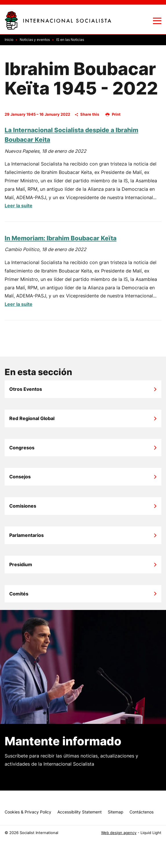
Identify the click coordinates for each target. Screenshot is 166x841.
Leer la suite (18, 205)
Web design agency (118, 833)
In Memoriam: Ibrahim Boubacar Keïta (60, 238)
